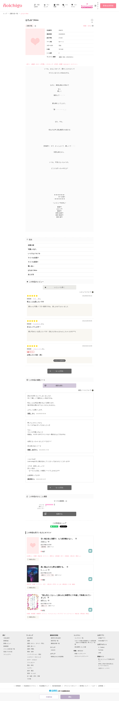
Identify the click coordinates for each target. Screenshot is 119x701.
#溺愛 (60, 64)
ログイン (97, 5)
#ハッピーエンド (69, 613)
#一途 (69, 584)
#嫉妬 (73, 584)
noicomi (53, 650)
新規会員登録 (108, 6)
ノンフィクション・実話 (34, 654)
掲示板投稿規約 (56, 686)
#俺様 (33, 64)
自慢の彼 (31, 245)
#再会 (87, 613)
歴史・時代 (30, 665)
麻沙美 (30, 479)
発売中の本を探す (56, 638)
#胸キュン (78, 556)
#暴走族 (64, 584)
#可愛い (43, 64)
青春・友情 (30, 651)
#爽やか (52, 556)
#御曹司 (38, 613)
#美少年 (29, 584)
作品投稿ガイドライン (30, 686)
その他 (29, 679)
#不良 (54, 584)
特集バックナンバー (80, 653)
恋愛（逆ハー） (31, 646)
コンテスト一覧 (79, 638)
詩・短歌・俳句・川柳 (33, 676)
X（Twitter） (101, 647)
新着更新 (5, 646)
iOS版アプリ (101, 638)
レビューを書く (59, 287)
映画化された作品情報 (57, 656)
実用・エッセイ (31, 673)
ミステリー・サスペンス (34, 657)
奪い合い (31, 266)
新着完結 (5, 640)
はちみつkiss (32, 270)
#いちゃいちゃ (52, 613)
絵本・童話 (30, 670)
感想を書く (59, 385)
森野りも (44, 600)
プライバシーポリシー (70, 686)
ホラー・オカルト (32, 659)
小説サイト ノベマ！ (104, 668)
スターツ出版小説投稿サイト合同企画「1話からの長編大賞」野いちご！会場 (85, 642)
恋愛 (28, 640)
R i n (44, 570)
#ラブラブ (60, 613)
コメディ (29, 668)
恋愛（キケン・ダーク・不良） (36, 643)
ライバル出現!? (33, 258)
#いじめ (59, 584)
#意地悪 (57, 556)
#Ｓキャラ (50, 64)
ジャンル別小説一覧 (9, 649)
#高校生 (67, 556)
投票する (59, 514)
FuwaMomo (37, 324)
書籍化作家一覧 (55, 643)
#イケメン (74, 64)
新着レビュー (7, 643)
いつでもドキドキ (34, 253)
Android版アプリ (103, 640)
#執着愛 (33, 613)
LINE (99, 652)
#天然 (56, 64)
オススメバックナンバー (81, 656)
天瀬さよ (44, 541)
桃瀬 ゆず (87, 26)
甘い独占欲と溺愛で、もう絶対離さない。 (57, 539)
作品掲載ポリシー (44, 686)
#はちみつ (66, 64)
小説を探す (6, 638)
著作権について (84, 686)
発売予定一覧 (54, 640)
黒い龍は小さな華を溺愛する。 (53, 567)
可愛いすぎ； (32, 249)
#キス (37, 64)
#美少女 (72, 556)
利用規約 (18, 686)
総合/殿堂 (30, 638)
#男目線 (82, 613)
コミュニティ (7, 654)
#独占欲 (40, 556)
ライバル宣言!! (33, 262)
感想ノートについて (84, 390)
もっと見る (59, 371)
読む (70, 697)
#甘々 (28, 64)
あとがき (31, 274)
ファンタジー (31, 662)
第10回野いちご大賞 (80, 647)
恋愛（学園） (31, 649)
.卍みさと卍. (37, 349)
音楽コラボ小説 (7, 651)
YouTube (100, 650)
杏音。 (35, 299)
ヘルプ (93, 686)
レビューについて (85, 292)
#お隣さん (29, 556)
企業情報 (100, 686)
